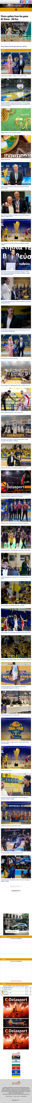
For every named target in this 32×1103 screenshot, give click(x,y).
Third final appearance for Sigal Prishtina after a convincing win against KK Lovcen (13, 687)
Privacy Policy (9, 1096)
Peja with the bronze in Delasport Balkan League (13, 467)
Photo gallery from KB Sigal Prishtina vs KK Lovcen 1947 (16, 632)
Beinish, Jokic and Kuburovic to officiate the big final (14, 523)
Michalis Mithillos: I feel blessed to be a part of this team (15, 550)
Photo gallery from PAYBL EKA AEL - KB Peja (12, 605)
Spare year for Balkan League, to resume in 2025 (14, 75)
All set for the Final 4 (6, 770)
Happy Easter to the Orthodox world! (10, 132)
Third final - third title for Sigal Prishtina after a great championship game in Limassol (14, 440)
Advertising (23, 1096)
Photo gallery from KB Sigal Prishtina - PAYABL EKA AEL (15, 385)
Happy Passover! (5, 159)
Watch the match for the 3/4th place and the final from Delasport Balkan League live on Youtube (15, 495)
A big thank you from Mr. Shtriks (9, 358)
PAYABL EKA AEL (7, 989)
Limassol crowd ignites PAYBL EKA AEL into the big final (15, 659)
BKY (18, 1100)
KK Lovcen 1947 (7, 992)
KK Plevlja (5, 994)
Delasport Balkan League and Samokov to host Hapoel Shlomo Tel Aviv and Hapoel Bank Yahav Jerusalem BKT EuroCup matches (15, 104)
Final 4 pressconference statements (10, 715)
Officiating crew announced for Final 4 (11, 825)
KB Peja (5, 991)
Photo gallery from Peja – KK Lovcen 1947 (12, 412)
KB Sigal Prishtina (7, 987)
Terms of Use (16, 1096)
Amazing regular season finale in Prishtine (12, 853)
